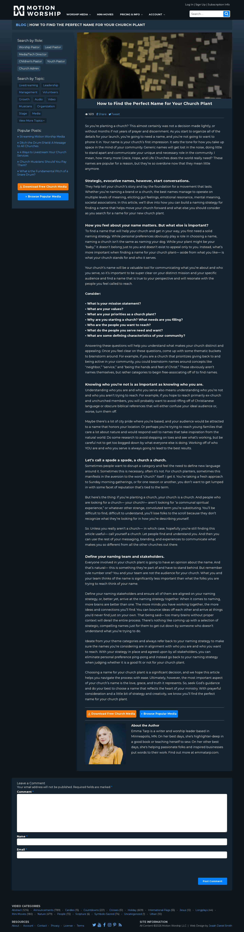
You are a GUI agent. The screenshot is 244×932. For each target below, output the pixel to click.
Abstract (17, 910)
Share (101, 114)
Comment (25, 791)
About (15, 925)
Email (22, 849)
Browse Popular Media (43, 196)
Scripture (80, 914)
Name (22, 836)
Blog (21, 25)
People (61, 914)
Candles (69, 910)
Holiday (132, 910)
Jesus (183, 910)
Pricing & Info (131, 14)
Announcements (43, 910)
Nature (41, 914)
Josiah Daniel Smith (220, 925)
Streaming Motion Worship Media (41, 136)
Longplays (202, 910)
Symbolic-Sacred (104, 914)
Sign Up (201, 4)
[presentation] (31, 873)
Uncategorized (133, 914)
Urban (153, 914)
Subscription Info (219, 4)
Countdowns (91, 910)
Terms (80, 925)
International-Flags (159, 910)
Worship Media (78, 14)
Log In (189, 4)
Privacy (55, 925)
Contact (42, 925)
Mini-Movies (105, 14)
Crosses (114, 910)
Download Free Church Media (43, 186)
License (68, 925)
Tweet (114, 114)
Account (157, 14)
